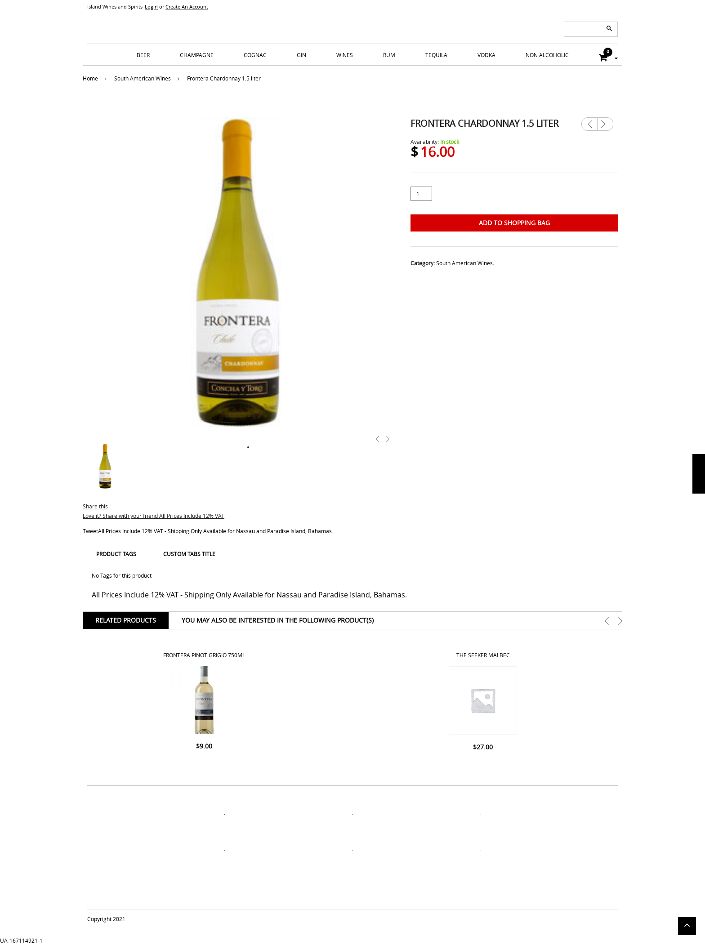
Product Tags (116, 553)
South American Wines (142, 78)
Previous (589, 124)
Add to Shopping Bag (514, 222)
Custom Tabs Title (189, 553)
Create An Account (186, 6)
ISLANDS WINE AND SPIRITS (352, 22)
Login (151, 6)
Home (90, 78)
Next (605, 121)
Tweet (90, 530)
